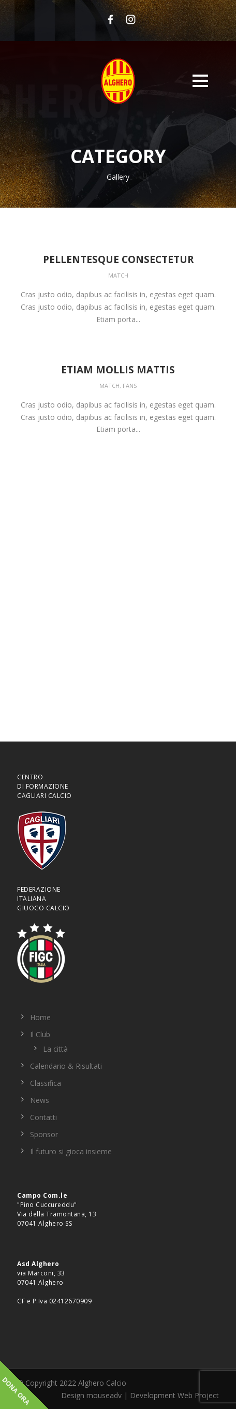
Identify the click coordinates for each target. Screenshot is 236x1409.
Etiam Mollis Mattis (118, 369)
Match (118, 275)
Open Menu (200, 80)
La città (55, 1049)
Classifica (45, 1083)
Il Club (40, 1034)
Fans (130, 385)
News (39, 1100)
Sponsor (44, 1134)
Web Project (198, 1395)
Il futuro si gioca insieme (71, 1151)
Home (40, 1017)
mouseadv (104, 1395)
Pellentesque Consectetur (118, 259)
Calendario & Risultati (66, 1066)
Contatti (43, 1117)
